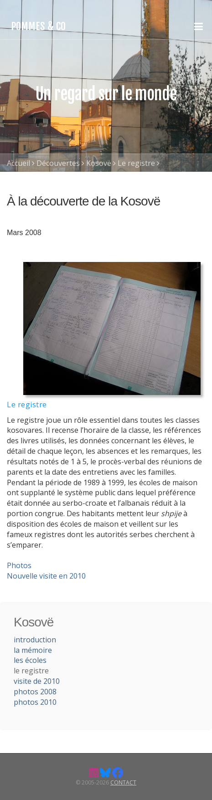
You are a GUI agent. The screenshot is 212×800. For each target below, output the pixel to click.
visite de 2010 (37, 681)
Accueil (18, 163)
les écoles (30, 660)
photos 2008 (35, 692)
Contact (123, 782)
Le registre (136, 163)
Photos (19, 565)
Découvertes (58, 163)
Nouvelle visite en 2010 (46, 576)
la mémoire (33, 650)
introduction (35, 640)
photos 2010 (35, 702)
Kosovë (98, 163)
